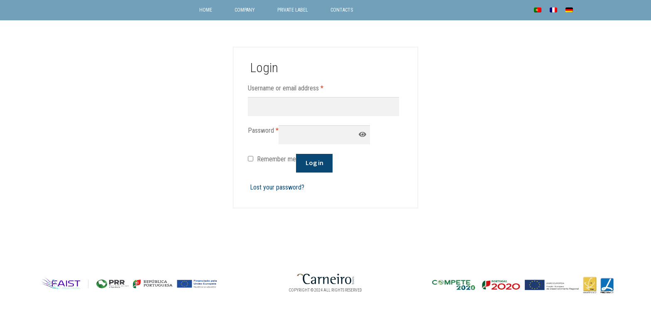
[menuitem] (538, 9)
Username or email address (285, 87)
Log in (314, 162)
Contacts (341, 10)
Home (205, 10)
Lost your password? (277, 187)
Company (245, 10)
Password (263, 129)
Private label (292, 10)
